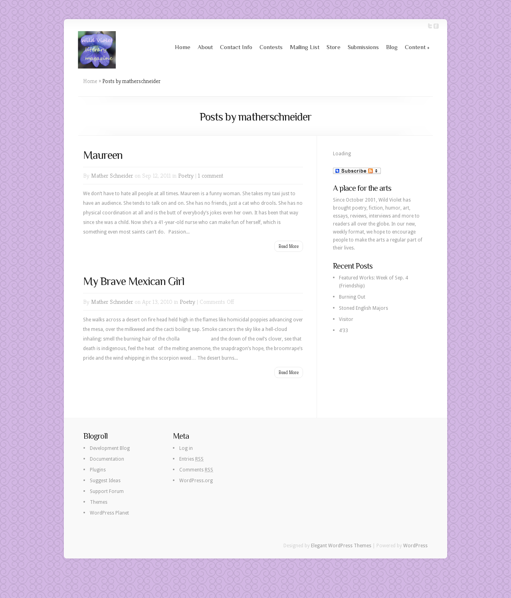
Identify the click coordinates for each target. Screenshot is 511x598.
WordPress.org (196, 480)
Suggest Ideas (105, 480)
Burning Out (352, 297)
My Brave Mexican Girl (133, 281)
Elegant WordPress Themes (341, 545)
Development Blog (110, 448)
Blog (392, 47)
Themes (98, 502)
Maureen (103, 155)
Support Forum (107, 491)
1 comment (210, 175)
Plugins (98, 470)
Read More (289, 246)
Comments (196, 470)
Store (334, 47)
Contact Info (236, 47)
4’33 (343, 330)
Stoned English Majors (363, 308)
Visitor (346, 319)
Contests (271, 47)
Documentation (107, 459)
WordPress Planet (109, 513)
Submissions (363, 47)
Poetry (186, 175)
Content (417, 47)
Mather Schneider (112, 175)
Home (182, 47)
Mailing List (304, 47)
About (205, 47)
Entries (191, 459)
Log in (186, 448)
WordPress (415, 545)
